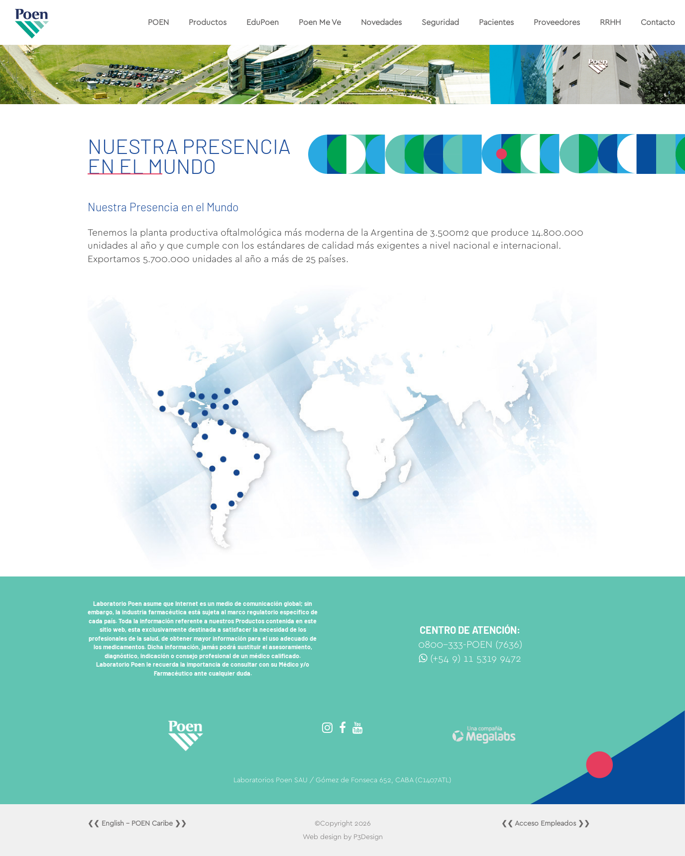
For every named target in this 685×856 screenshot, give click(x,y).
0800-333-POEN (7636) (470, 645)
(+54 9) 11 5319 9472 (470, 659)
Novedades (381, 22)
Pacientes (496, 22)
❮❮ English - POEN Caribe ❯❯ (137, 823)
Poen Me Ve (320, 22)
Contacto (658, 22)
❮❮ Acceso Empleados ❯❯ (545, 823)
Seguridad (440, 22)
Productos (208, 22)
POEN (158, 22)
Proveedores (557, 22)
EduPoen (262, 22)
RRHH (610, 22)
